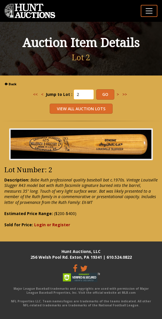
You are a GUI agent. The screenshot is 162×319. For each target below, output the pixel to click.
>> (124, 94)
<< (35, 94)
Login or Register (52, 224)
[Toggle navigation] (149, 11)
